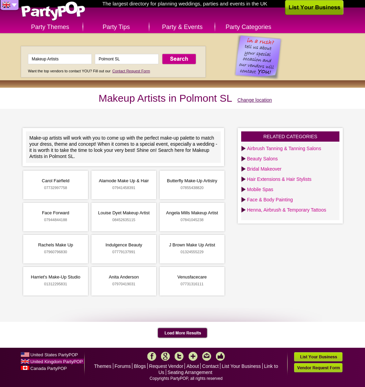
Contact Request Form (131, 71)
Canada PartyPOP (48, 368)
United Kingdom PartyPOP (56, 361)
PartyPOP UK (53, 11)
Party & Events (182, 27)
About (193, 366)
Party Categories (248, 27)
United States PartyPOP (54, 354)
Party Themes (50, 27)
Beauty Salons (262, 158)
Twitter (179, 356)
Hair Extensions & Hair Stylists (279, 179)
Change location (254, 100)
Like (220, 356)
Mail (206, 356)
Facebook (151, 356)
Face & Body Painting (270, 199)
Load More (182, 333)
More (193, 356)
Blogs (140, 366)
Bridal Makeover (264, 169)
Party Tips (116, 27)
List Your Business (241, 366)
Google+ (165, 356)
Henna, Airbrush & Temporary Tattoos (286, 210)
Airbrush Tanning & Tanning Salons (284, 148)
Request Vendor (166, 366)
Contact (210, 366)
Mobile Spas (260, 189)
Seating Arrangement (190, 372)
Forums (123, 366)
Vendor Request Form (318, 368)
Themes (103, 366)
